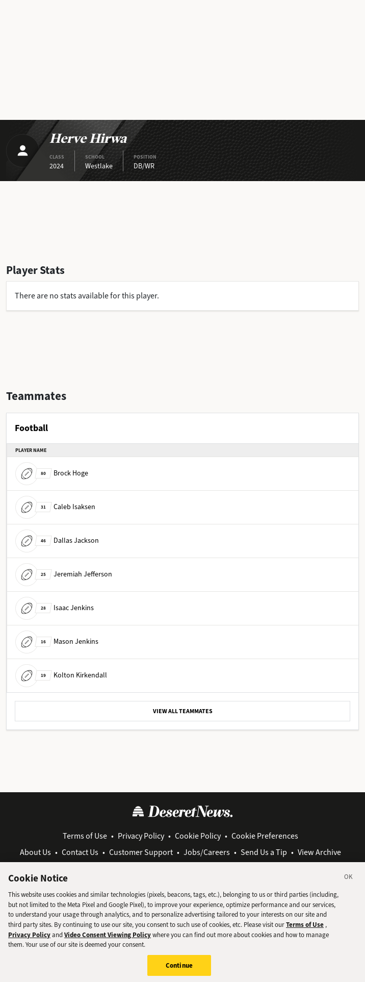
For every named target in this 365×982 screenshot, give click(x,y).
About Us (35, 852)
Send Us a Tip (264, 852)
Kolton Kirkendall (61, 675)
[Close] (348, 882)
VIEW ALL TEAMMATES (183, 711)
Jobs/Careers (207, 852)
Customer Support (141, 852)
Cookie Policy (198, 835)
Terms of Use (85, 835)
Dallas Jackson (57, 540)
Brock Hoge (51, 473)
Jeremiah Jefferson (63, 574)
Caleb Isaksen (55, 507)
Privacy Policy (141, 835)
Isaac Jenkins (54, 608)
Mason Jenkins (56, 641)
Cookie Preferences (264, 835)
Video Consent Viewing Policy (107, 939)
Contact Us (80, 852)
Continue (179, 969)
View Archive (319, 852)
